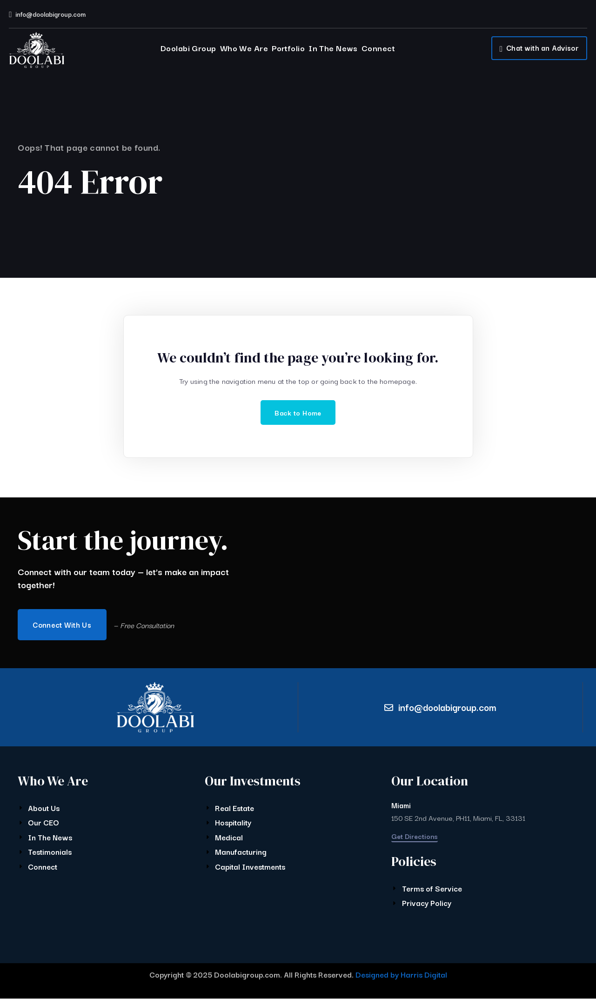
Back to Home (298, 412)
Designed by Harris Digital (401, 975)
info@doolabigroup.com (50, 14)
